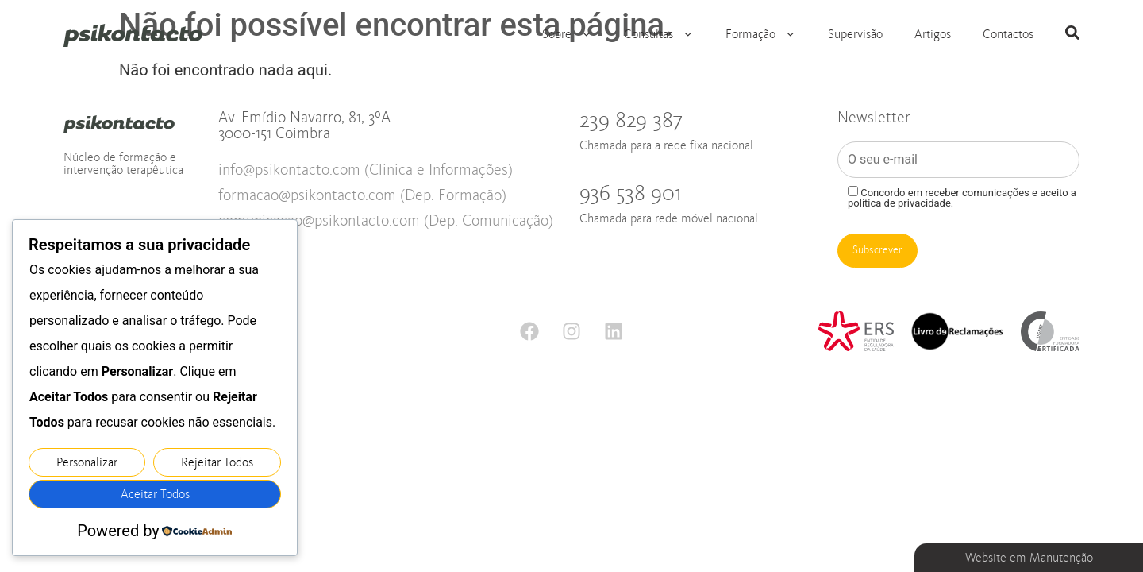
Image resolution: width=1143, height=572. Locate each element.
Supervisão (855, 34)
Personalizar (86, 462)
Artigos (932, 34)
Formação (760, 34)
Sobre (567, 34)
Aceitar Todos (155, 494)
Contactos (1008, 34)
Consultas (659, 34)
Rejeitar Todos (217, 462)
